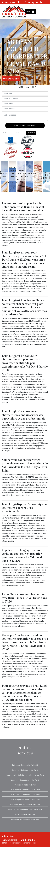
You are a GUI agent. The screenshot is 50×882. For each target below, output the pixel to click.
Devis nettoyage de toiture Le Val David (25, 795)
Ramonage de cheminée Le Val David (25, 819)
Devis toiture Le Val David (25, 814)
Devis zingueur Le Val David (25, 785)
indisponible (11, 2)
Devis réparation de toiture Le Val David (25, 790)
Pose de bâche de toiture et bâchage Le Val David (25, 775)
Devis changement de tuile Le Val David (25, 800)
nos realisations (11, 79)
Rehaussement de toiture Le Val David (25, 804)
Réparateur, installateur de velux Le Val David (25, 810)
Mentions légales (29, 843)
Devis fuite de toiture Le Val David (25, 770)
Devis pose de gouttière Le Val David (25, 780)
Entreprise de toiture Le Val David (25, 765)
